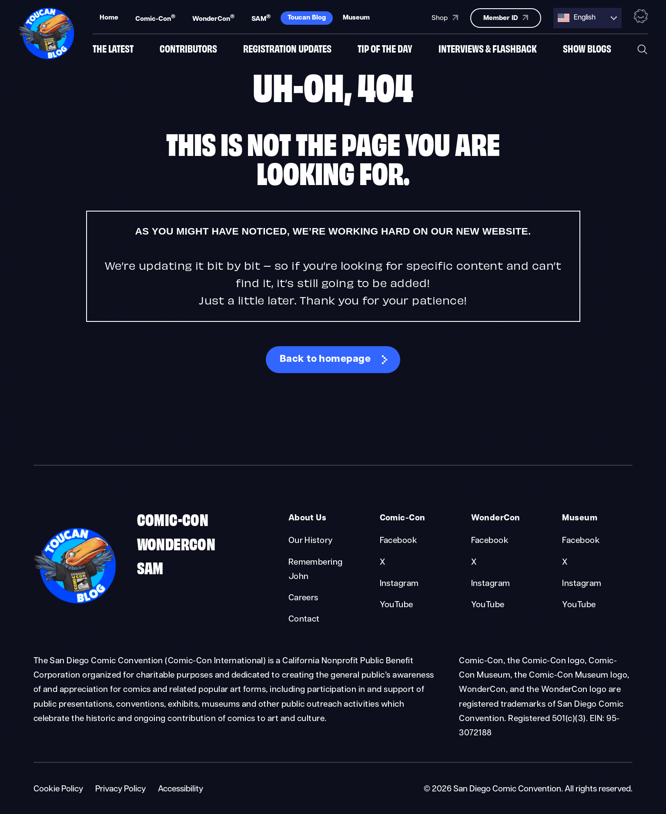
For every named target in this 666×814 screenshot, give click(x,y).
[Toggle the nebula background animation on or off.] (641, 16)
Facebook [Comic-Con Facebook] (399, 541)
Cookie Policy (58, 789)
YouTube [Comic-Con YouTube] (396, 605)
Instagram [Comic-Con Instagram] (399, 584)
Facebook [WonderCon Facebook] (490, 541)
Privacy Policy (120, 789)
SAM (261, 17)
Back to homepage (325, 359)
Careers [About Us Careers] (303, 598)
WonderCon (213, 17)
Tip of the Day (385, 49)
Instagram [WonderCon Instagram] (490, 584)
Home (109, 16)
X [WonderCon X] (473, 563)
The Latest (113, 49)
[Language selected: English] (587, 17)
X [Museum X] (564, 563)
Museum (356, 16)
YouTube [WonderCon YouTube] (488, 605)
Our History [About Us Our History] (310, 541)
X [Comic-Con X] (382, 563)
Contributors (188, 49)
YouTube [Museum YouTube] (579, 605)
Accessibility (180, 789)
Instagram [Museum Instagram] (581, 584)
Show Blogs (587, 49)
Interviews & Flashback (487, 49)
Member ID (505, 16)
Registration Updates (287, 49)
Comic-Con (155, 17)
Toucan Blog (307, 16)
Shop (445, 17)
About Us (307, 518)
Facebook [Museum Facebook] (581, 541)
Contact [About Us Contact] (304, 619)
